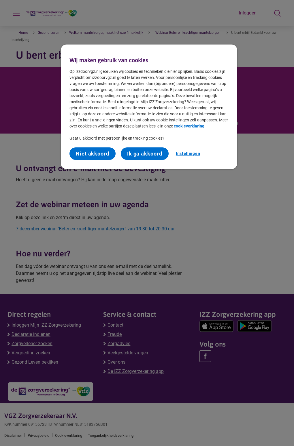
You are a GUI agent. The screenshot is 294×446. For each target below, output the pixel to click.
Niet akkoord (92, 154)
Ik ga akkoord (144, 154)
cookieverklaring (189, 126)
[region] (149, 107)
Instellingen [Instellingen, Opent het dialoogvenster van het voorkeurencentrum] (188, 153)
